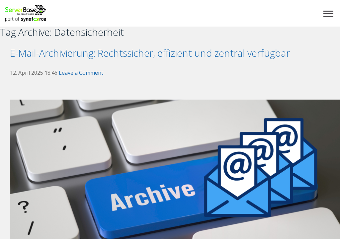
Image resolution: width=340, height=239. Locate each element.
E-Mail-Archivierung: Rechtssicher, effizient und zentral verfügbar (150, 52)
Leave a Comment (81, 72)
